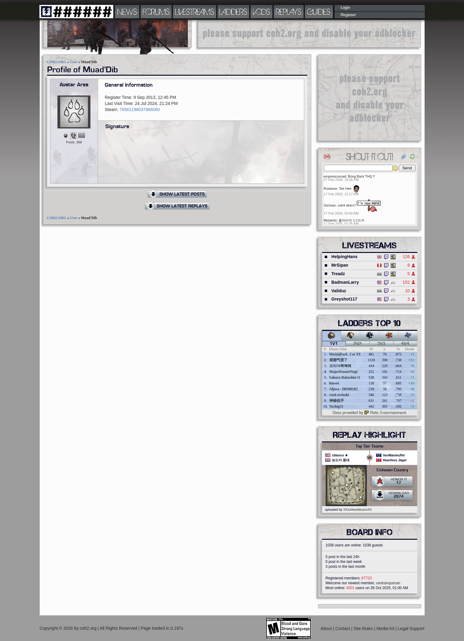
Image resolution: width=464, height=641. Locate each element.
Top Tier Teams (369, 446)
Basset (334, 383)
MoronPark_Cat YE (345, 354)
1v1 (334, 344)
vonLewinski (339, 395)
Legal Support (411, 628)
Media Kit (386, 628)
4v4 (405, 344)
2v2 (357, 344)
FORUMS (156, 11)
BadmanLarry (345, 282)
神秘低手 (336, 400)
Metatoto (330, 220)
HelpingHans (344, 256)
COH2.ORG (57, 62)
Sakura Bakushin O (344, 377)
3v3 (381, 344)
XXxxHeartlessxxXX (357, 509)
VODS (261, 11)
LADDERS (233, 11)
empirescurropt (335, 176)
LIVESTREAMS (194, 11)
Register (348, 15)
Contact (343, 628)
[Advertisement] (309, 33)
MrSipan (339, 265)
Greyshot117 (344, 299)
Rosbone (330, 188)
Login (345, 7)
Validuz (338, 290)
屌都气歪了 (338, 360)
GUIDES (319, 11)
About (327, 628)
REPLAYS (288, 11)
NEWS (127, 11)
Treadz (338, 273)
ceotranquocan (388, 583)
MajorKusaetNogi (343, 371)
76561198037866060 (139, 109)
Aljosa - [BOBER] (343, 389)
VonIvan (330, 205)
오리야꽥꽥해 (340, 366)
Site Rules (363, 628)
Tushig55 (336, 406)
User (73, 62)
